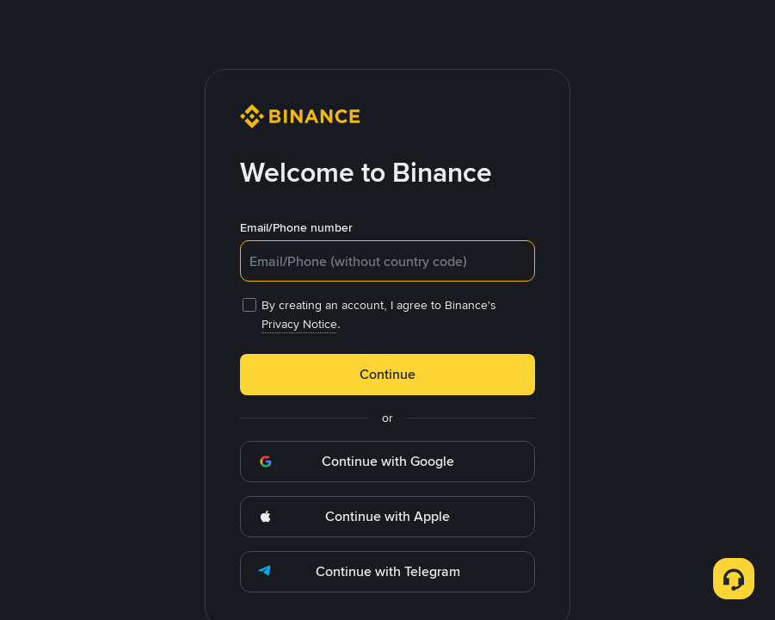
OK (387, 431)
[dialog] (388, 310)
